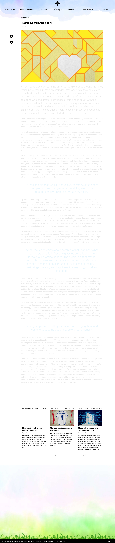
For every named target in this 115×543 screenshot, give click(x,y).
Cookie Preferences (60, 541)
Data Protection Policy (48, 541)
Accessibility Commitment (27, 541)
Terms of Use (38, 541)
